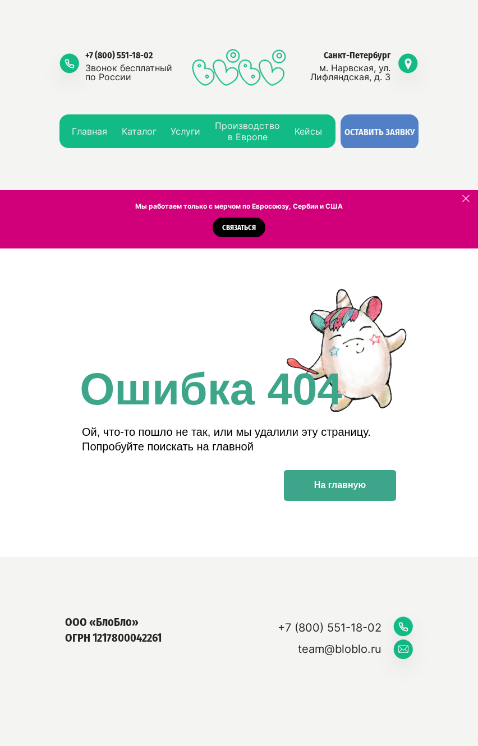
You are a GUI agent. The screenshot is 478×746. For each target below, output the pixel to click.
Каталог (139, 131)
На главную (340, 485)
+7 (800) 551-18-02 (119, 55)
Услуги (185, 131)
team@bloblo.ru (340, 649)
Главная (89, 131)
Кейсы (308, 131)
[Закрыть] (465, 198)
